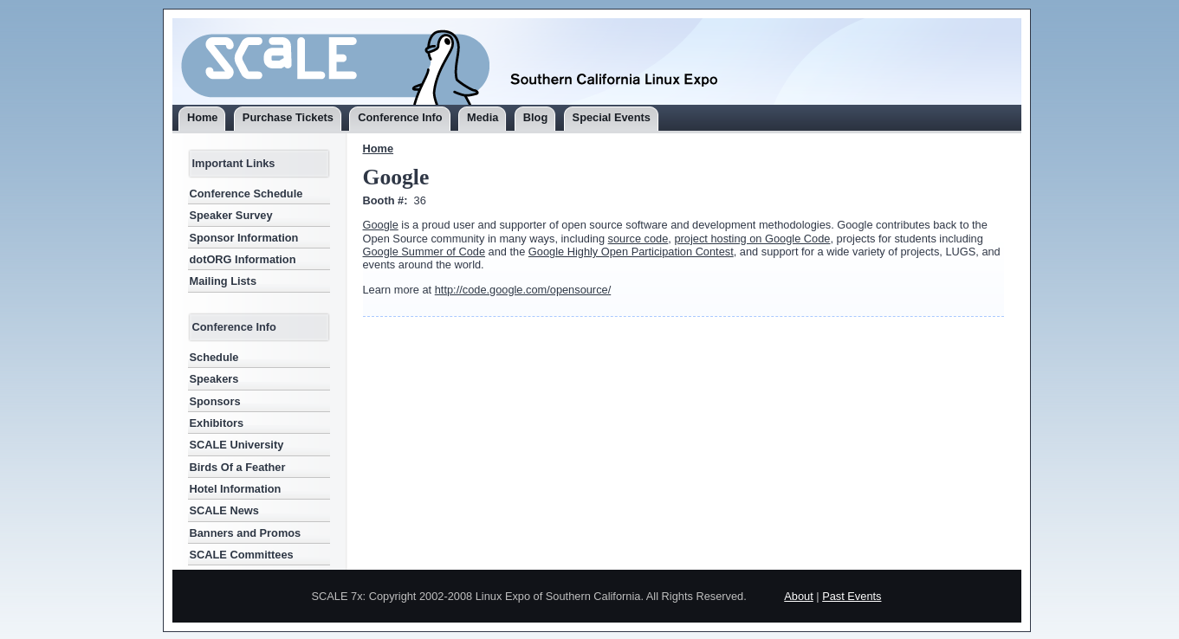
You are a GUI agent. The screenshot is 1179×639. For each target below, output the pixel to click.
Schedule (214, 357)
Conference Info (400, 117)
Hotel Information (236, 488)
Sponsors (215, 401)
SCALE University (237, 444)
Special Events (612, 117)
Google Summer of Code (424, 251)
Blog (535, 117)
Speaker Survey (231, 215)
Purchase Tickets (288, 117)
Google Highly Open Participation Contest (631, 251)
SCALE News (224, 510)
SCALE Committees (242, 554)
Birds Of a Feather (238, 467)
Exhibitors (217, 422)
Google (380, 224)
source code (638, 238)
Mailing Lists (223, 280)
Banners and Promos (245, 532)
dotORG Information (243, 259)
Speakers (214, 378)
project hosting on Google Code (752, 238)
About (798, 596)
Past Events (851, 596)
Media (482, 117)
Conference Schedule (246, 193)
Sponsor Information (244, 237)
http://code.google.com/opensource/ (523, 289)
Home (202, 117)
